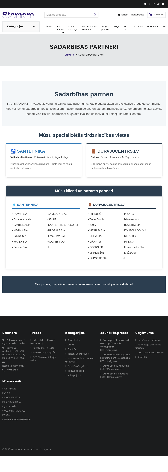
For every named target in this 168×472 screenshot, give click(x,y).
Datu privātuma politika (149, 352)
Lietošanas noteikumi (148, 340)
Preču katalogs (72, 28)
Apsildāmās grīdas (76, 366)
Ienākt (123, 14)
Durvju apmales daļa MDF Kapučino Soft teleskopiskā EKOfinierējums (115, 358)
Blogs (116, 26)
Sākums (48, 26)
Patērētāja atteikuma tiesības (148, 346)
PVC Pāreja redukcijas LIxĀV (43, 359)
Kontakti (138, 26)
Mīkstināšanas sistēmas (89, 28)
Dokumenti (152, 26)
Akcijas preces (105, 28)
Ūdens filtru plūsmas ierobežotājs (42, 341)
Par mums (60, 29)
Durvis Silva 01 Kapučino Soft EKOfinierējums (114, 375)
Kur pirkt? (127, 28)
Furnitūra (71, 349)
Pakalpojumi (73, 375)
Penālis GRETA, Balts (42, 348)
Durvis (69, 344)
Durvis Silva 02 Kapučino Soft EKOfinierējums (114, 367)
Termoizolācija (74, 370)
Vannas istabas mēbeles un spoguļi (80, 360)
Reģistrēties (137, 14)
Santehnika (72, 340)
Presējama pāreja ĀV (43, 352)
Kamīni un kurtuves (77, 353)
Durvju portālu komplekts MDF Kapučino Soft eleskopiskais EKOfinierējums (115, 345)
